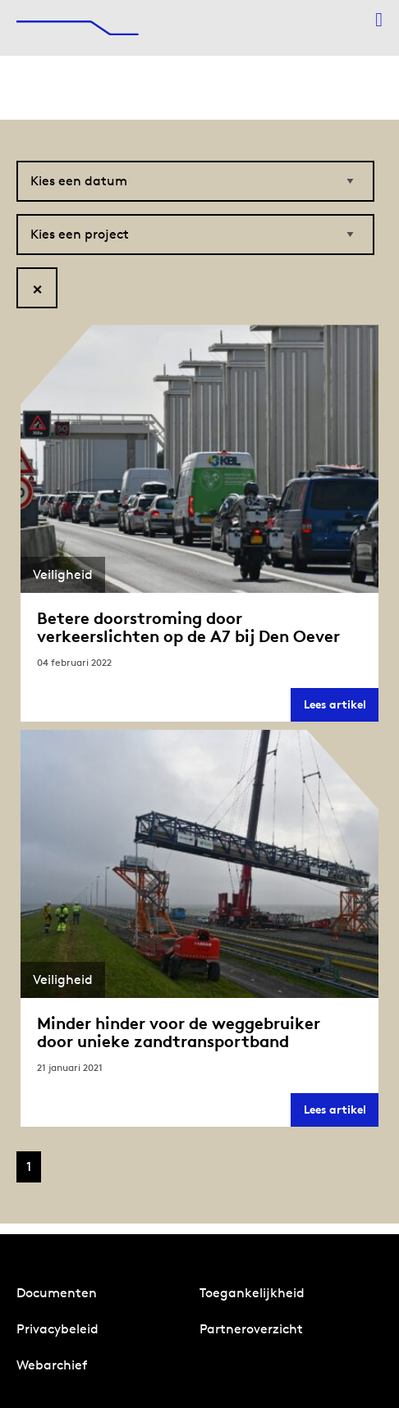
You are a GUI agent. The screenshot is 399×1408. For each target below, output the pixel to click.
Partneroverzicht (251, 1329)
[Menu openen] (379, 20)
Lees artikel (341, 709)
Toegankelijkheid (252, 1293)
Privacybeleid (57, 1329)
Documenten (56, 1293)
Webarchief (51, 1365)
